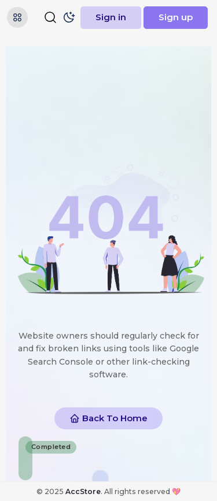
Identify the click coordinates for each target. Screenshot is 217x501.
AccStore (83, 491)
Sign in (110, 17)
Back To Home (108, 418)
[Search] (50, 17)
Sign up (176, 17)
